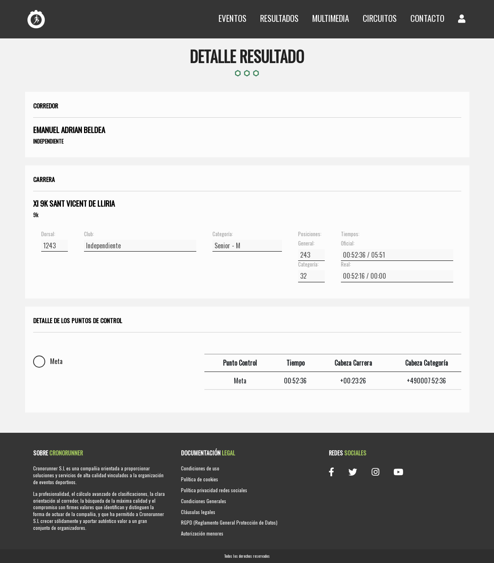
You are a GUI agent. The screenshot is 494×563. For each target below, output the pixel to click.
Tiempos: (350, 234)
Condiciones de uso (200, 468)
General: (306, 243)
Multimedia (330, 18)
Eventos (232, 18)
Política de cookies (199, 479)
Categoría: (222, 234)
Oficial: (348, 243)
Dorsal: (48, 234)
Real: (346, 264)
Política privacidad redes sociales (214, 490)
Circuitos (380, 18)
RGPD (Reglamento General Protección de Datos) (229, 522)
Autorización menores (202, 533)
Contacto (427, 18)
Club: (89, 234)
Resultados (279, 18)
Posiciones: (310, 234)
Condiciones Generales (203, 500)
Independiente (48, 141)
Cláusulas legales (198, 511)
